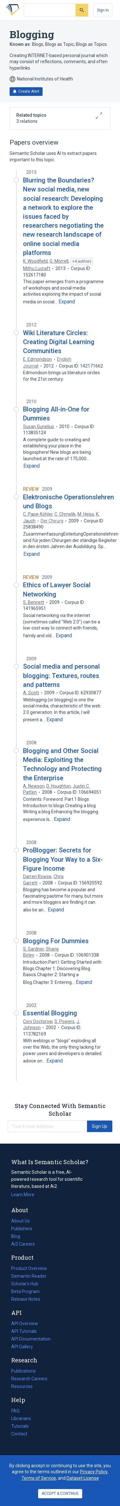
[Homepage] (12, 10)
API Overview (24, 1323)
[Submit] (82, 10)
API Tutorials (24, 1331)
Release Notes (25, 1299)
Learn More (22, 1194)
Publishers (21, 1228)
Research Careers (29, 1379)
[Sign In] (102, 10)
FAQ (15, 1410)
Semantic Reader (28, 1276)
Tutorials (20, 1426)
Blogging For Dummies (56, 941)
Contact (19, 1433)
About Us (20, 1220)
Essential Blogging (50, 1013)
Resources (22, 1386)
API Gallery (22, 1346)
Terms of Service (38, 1478)
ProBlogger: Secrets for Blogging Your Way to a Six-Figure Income (63, 859)
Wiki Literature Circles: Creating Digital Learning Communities (58, 342)
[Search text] (50, 10)
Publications (23, 1371)
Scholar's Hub (24, 1283)
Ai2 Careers (23, 1244)
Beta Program (25, 1291)
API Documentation (31, 1339)
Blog (18, 1236)
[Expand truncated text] (66, 302)
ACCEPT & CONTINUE (60, 1493)
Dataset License (83, 1478)
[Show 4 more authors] (81, 262)
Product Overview (29, 1268)
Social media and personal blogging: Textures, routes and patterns (61, 675)
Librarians (21, 1418)
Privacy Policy (94, 1471)
